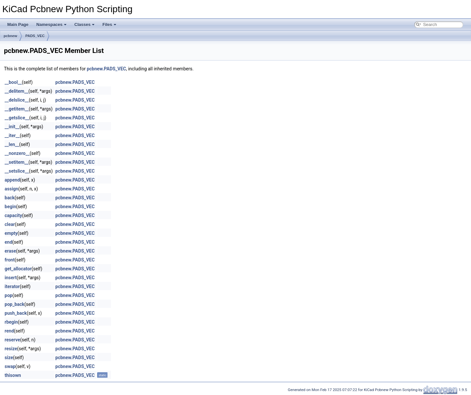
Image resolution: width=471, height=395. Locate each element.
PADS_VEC (34, 36)
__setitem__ (17, 162)
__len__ (12, 144)
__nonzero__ (17, 153)
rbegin (11, 322)
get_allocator (18, 268)
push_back (16, 313)
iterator (12, 286)
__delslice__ (17, 100)
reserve (12, 339)
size (9, 357)
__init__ (12, 126)
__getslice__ (17, 117)
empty (11, 233)
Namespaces (51, 24)
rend (9, 330)
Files (109, 24)
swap (10, 366)
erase (10, 251)
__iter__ (12, 135)
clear (10, 224)
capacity (13, 215)
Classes (84, 24)
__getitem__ (17, 108)
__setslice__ (17, 171)
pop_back (14, 304)
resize (11, 348)
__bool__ (13, 82)
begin (10, 206)
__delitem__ (16, 91)
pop (9, 295)
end (8, 242)
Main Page (17, 24)
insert (11, 277)
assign (11, 188)
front (9, 259)
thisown (13, 375)
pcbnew (10, 36)
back (9, 197)
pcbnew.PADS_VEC (106, 68)
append (12, 180)
